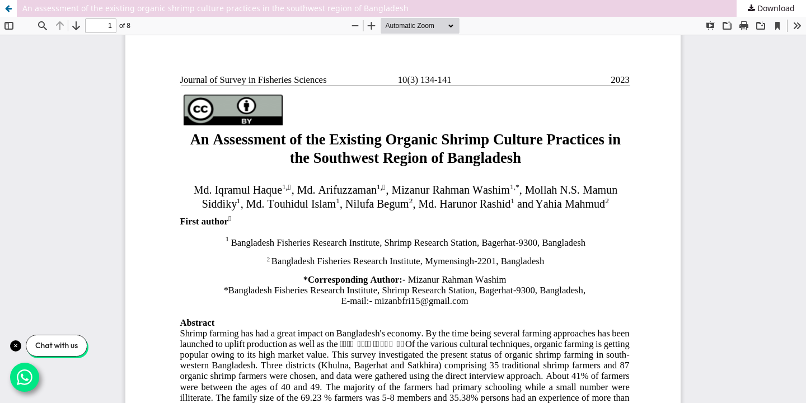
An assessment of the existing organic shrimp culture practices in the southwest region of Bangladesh (215, 8)
